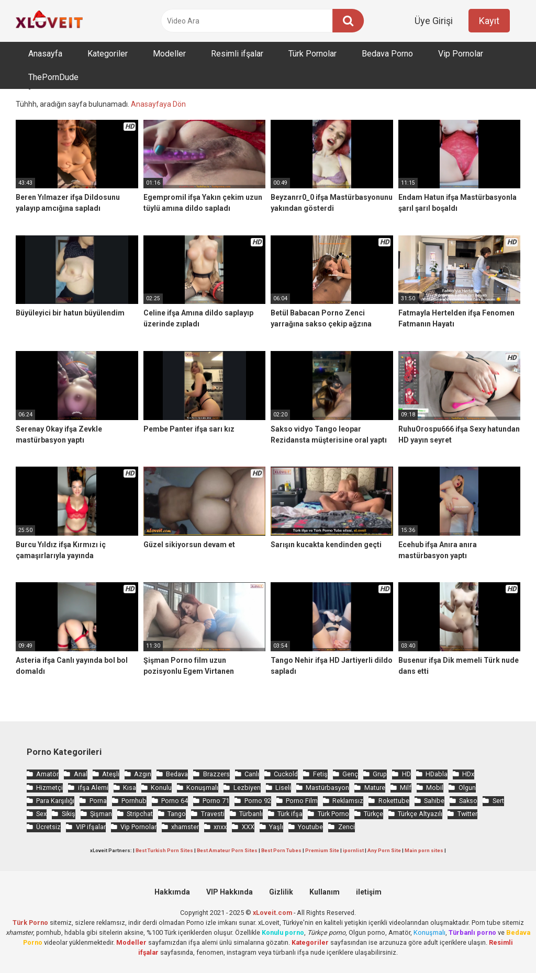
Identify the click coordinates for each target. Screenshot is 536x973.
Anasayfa (45, 54)
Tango (177, 814)
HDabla (437, 774)
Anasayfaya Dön (158, 104)
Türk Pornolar (312, 54)
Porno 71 (216, 801)
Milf (405, 787)
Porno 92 (257, 801)
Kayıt (489, 20)
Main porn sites (424, 850)
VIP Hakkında (229, 892)
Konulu (161, 787)
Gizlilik (281, 892)
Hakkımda (172, 892)
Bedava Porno (387, 54)
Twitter (467, 814)
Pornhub (134, 801)
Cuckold (286, 774)
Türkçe (373, 814)
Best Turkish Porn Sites (164, 850)
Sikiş (68, 814)
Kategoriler (107, 54)
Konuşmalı (202, 787)
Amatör (47, 774)
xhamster (185, 827)
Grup (380, 774)
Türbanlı (251, 814)
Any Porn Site (384, 850)
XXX (248, 827)
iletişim (369, 892)
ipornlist (353, 850)
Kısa (129, 787)
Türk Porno (333, 814)
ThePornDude (53, 77)
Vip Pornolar (460, 54)
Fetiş (320, 774)
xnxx (220, 827)
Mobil (434, 787)
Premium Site (322, 850)
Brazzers (216, 774)
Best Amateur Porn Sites (227, 850)
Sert (498, 801)
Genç (350, 774)
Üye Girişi (434, 20)
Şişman (101, 814)
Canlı (251, 774)
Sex (41, 814)
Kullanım (324, 892)
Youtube (310, 827)
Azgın (142, 774)
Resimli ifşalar (237, 54)
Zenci (346, 827)
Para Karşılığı (55, 801)
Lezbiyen (247, 787)
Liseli (283, 787)
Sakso (468, 801)
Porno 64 (174, 801)
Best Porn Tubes (281, 850)
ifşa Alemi (93, 787)
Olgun (467, 787)
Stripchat (140, 814)
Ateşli (110, 774)
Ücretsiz (48, 827)
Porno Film (302, 801)
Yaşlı (276, 827)
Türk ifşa (290, 814)
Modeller (169, 54)
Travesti (213, 814)
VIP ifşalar (91, 827)
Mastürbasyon (327, 787)
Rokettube (393, 801)
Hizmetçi (49, 787)
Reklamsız (347, 801)
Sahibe (434, 801)
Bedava (177, 774)
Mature (374, 787)
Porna (98, 801)
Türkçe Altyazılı (420, 814)
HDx (468, 774)
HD (406, 774)
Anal (80, 774)
